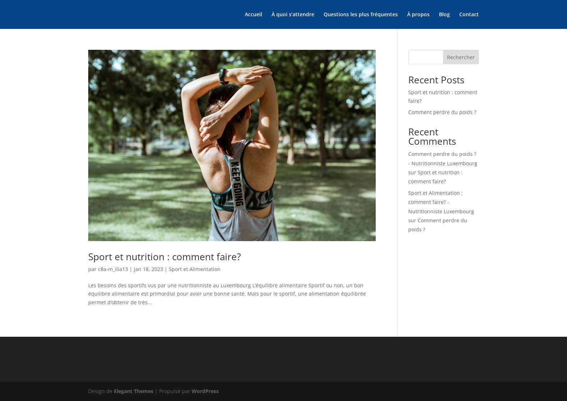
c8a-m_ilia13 (113, 269)
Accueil (253, 15)
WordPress (205, 391)
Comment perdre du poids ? (442, 112)
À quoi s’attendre (293, 15)
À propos (418, 15)
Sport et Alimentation (195, 269)
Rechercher (461, 57)
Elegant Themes (133, 391)
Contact (469, 15)
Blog (444, 15)
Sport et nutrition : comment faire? (164, 256)
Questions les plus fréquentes (361, 15)
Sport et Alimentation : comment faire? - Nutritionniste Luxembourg (441, 201)
